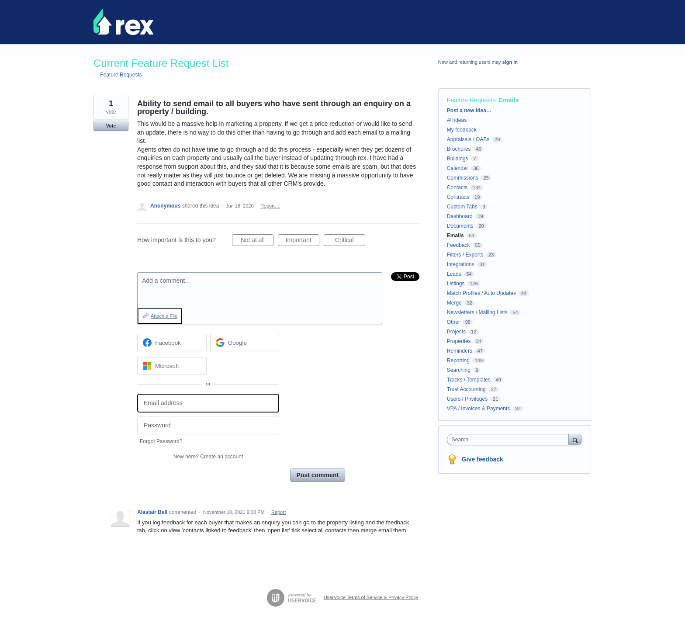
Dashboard (460, 216)
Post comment (318, 474)
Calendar (457, 168)
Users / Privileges (467, 399)
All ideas (457, 120)
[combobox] (510, 440)
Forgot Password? (161, 441)
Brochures (459, 149)
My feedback (462, 130)
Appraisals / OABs (468, 139)
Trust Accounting (466, 389)
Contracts (458, 197)
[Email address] (208, 403)
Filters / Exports (465, 255)
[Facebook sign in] (172, 342)
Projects (456, 332)
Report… (270, 205)
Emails (509, 100)
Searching (459, 370)
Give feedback (482, 459)
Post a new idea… (469, 110)
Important (302, 241)
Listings (456, 284)
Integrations (460, 264)
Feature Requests (471, 100)
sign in (510, 62)
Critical (350, 241)
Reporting (458, 360)
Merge (454, 303)
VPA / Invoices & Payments (478, 409)
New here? (208, 457)
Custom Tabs (462, 207)
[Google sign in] (245, 342)
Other (453, 322)
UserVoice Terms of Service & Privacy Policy (371, 597)
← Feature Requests (117, 75)
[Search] (575, 439)
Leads (454, 274)
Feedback (458, 245)
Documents (460, 226)
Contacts (457, 187)
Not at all (257, 241)
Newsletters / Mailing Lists (477, 312)
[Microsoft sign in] (172, 365)
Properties (459, 341)
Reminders (459, 351)
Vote (111, 125)
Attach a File (164, 316)
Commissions (462, 178)
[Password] (208, 425)
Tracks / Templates (469, 380)
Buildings (457, 159)
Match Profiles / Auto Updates (481, 293)
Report (278, 512)
